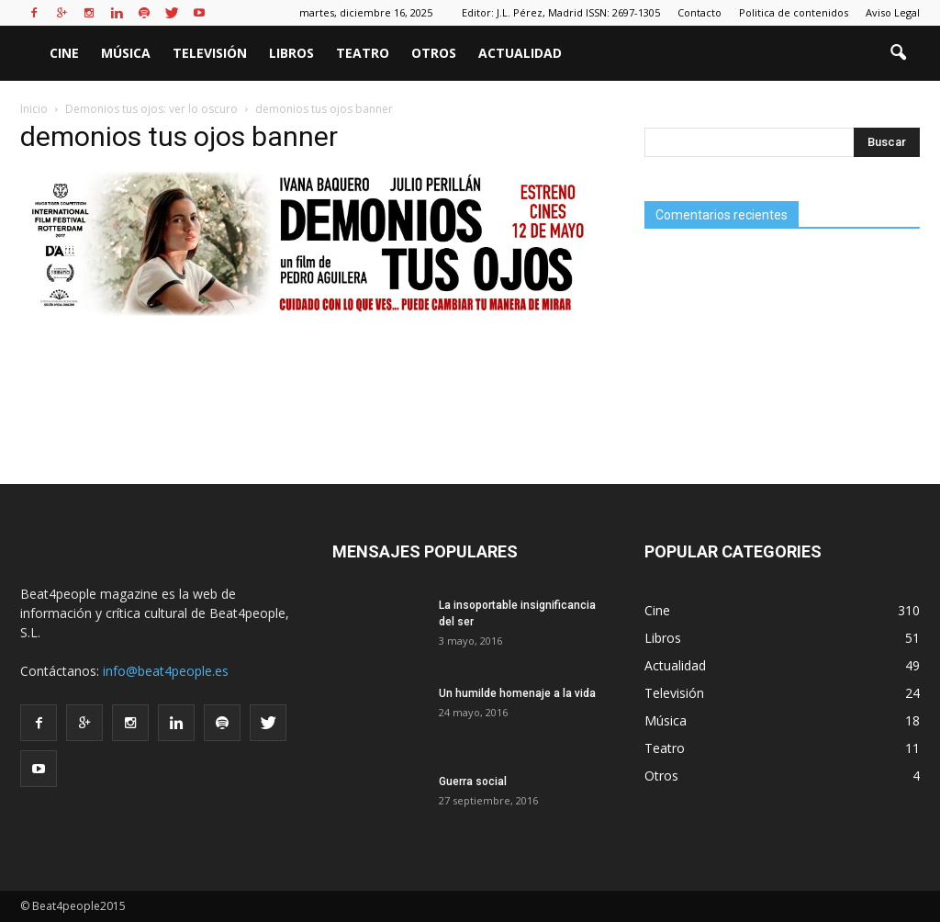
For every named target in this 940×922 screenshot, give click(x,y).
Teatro (362, 53)
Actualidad (520, 53)
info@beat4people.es (166, 671)
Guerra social (473, 781)
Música (126, 53)
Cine (64, 53)
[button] (898, 53)
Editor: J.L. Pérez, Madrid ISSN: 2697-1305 (561, 12)
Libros (291, 53)
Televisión (210, 53)
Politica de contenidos (793, 12)
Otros (433, 53)
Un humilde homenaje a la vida (517, 693)
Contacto (699, 12)
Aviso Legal (893, 12)
